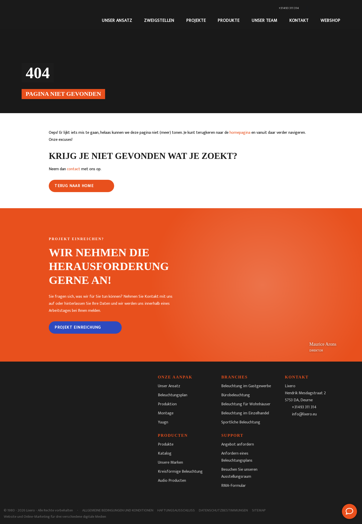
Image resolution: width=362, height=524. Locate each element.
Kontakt (299, 20)
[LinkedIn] (311, 427)
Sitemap (259, 510)
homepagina (240, 132)
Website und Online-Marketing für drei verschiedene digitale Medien (55, 517)
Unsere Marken (170, 462)
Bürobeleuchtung (235, 395)
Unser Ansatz (117, 20)
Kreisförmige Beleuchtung (180, 471)
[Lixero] (57, 14)
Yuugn (163, 422)
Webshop (330, 20)
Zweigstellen (159, 20)
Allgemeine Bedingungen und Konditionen (117, 510)
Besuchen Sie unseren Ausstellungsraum (239, 473)
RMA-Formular (233, 485)
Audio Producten (172, 480)
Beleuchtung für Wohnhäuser (245, 404)
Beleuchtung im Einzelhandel (245, 413)
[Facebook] (289, 427)
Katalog (164, 453)
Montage (165, 413)
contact (73, 169)
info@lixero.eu (304, 414)
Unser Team (264, 20)
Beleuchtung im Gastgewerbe (246, 386)
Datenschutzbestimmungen (223, 510)
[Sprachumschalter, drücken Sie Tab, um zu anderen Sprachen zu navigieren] (324, 8)
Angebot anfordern (237, 444)
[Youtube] (322, 427)
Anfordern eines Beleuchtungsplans (236, 457)
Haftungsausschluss (176, 510)
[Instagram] (300, 427)
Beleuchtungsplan (172, 395)
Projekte (196, 20)
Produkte (228, 20)
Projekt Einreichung (78, 327)
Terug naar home (74, 186)
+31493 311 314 (304, 407)
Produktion (167, 404)
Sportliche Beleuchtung (240, 422)
